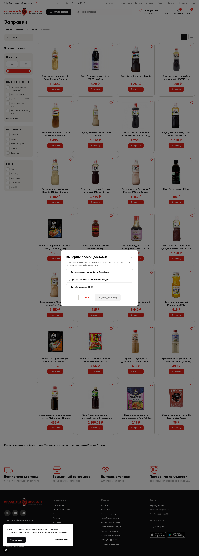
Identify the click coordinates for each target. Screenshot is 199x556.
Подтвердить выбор (107, 297)
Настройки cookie (62, 540)
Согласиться (16, 540)
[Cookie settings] (6, 550)
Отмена (85, 297)
